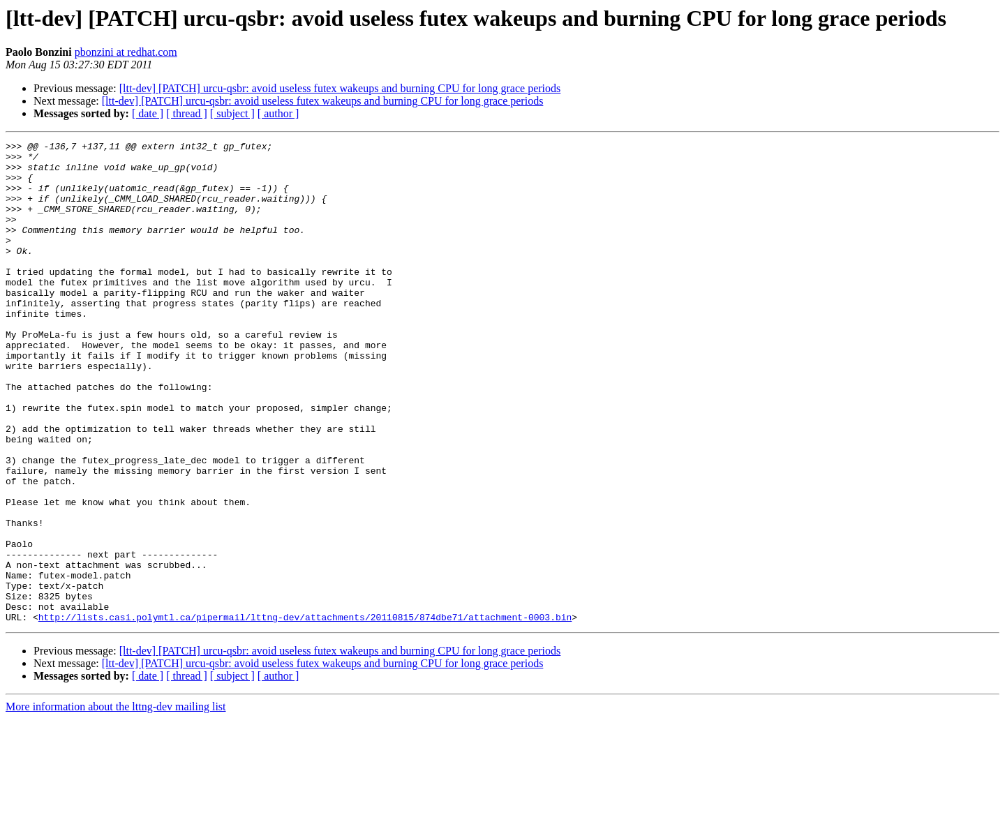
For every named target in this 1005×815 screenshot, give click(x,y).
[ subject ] (232, 113)
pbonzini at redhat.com (126, 52)
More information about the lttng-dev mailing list (116, 803)
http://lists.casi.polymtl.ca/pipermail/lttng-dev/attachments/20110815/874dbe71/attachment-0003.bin (305, 713)
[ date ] (147, 113)
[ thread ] (186, 113)
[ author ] (278, 113)
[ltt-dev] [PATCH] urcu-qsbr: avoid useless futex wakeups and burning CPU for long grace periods (340, 88)
